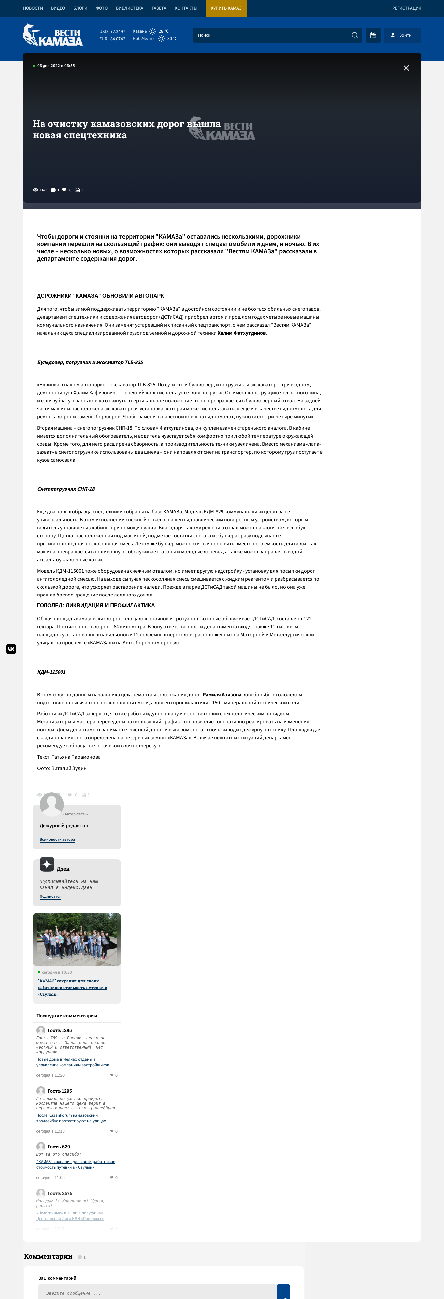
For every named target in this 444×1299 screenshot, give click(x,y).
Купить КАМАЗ (226, 8)
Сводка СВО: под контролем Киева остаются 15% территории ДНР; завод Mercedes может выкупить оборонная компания (143, 1113)
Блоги (80, 8)
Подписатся (341, 283)
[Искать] (355, 35)
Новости (33, 8)
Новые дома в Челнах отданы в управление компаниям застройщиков (363, 449)
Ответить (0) (60, 969)
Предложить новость (355, 979)
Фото (102, 8)
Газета (159, 8)
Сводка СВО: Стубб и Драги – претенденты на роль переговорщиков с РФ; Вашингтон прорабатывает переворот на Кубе (140, 1046)
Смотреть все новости (242, 1016)
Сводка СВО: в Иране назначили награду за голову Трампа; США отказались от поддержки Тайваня (147, 1079)
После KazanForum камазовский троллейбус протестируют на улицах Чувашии (362, 504)
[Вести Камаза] (53, 35)
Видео (58, 8)
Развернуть (222, 1254)
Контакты (186, 8)
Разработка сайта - (396, 1280)
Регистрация (406, 8)
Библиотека (129, 8)
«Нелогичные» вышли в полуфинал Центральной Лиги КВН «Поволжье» (361, 602)
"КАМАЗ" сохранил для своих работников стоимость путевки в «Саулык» (363, 374)
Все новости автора (348, 226)
